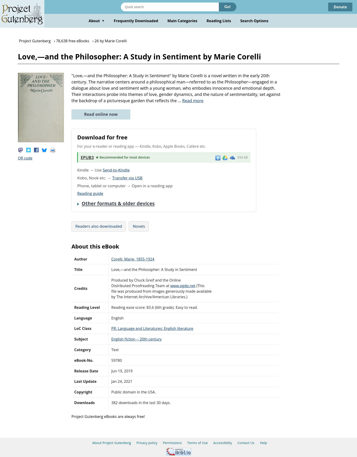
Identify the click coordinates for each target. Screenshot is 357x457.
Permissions (172, 443)
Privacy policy (147, 443)
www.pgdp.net (182, 285)
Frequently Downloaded (136, 20)
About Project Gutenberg (111, 443)
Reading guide (90, 193)
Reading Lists (219, 20)
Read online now (101, 114)
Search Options (254, 20)
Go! (227, 7)
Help (263, 443)
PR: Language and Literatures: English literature (152, 328)
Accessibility (222, 443)
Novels (139, 226)
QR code (25, 158)
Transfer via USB (127, 178)
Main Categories (182, 20)
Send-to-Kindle (116, 170)
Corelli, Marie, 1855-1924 (132, 259)
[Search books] (170, 7)
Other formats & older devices (118, 203)
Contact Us (246, 443)
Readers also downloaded (98, 226)
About (97, 21)
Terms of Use (197, 443)
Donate (340, 6)
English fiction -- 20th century (136, 339)
